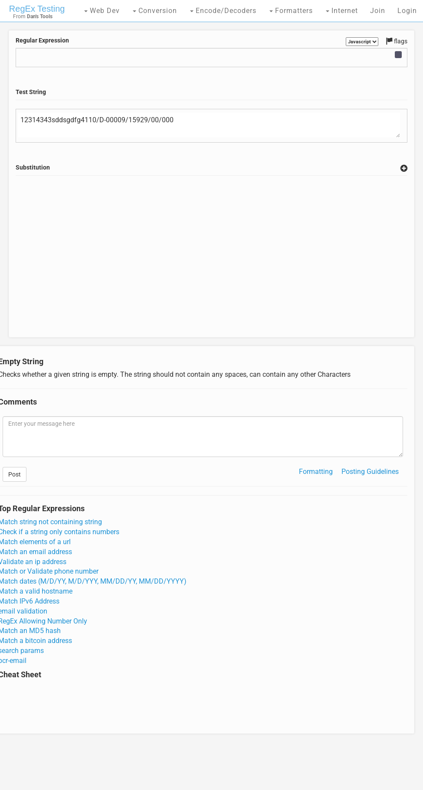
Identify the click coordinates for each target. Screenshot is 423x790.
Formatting (316, 471)
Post (14, 474)
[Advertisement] (211, 266)
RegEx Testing (37, 8)
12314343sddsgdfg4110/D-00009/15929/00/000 (209, 125)
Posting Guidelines (370, 471)
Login (407, 11)
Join (377, 11)
